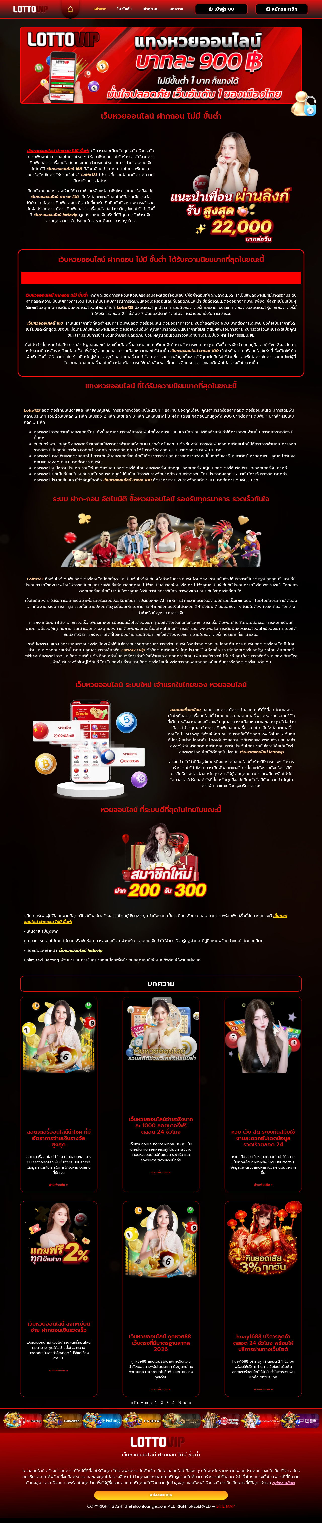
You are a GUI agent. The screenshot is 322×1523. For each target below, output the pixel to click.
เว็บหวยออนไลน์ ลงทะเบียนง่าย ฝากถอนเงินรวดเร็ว (59, 1327)
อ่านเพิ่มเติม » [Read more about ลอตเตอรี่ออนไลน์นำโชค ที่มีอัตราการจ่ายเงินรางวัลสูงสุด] (58, 1185)
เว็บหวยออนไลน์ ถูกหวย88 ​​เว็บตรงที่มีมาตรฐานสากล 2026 (161, 1343)
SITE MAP (225, 1506)
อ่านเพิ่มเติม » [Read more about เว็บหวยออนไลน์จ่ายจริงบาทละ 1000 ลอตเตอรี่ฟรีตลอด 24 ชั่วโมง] (161, 1172)
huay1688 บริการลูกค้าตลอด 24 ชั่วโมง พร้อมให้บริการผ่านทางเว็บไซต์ (263, 1343)
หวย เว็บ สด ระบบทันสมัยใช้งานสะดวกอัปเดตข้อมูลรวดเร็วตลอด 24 (263, 1138)
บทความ (176, 9)
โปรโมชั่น (124, 9)
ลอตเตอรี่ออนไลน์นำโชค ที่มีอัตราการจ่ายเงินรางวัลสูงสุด (59, 1138)
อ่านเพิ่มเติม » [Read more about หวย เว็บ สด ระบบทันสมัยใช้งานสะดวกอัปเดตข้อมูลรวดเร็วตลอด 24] (263, 1185)
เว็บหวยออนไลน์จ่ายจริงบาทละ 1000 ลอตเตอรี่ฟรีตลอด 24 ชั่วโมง (161, 1125)
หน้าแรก (100, 9)
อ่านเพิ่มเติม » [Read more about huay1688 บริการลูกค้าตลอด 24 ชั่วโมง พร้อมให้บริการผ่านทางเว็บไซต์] (263, 1389)
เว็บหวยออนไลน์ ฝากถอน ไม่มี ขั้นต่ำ (58, 151)
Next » (184, 1402)
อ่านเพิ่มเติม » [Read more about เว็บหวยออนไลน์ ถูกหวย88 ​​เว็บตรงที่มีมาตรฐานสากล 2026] (161, 1389)
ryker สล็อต (283, 1483)
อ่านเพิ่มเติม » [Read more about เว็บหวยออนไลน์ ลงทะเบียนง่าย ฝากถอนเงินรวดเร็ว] (58, 1370)
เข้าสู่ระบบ (151, 9)
